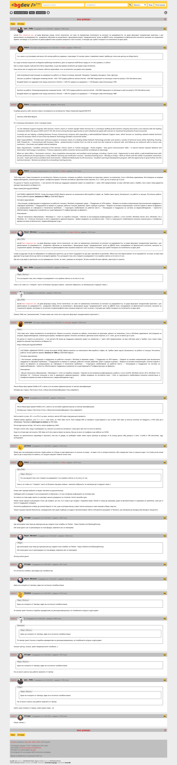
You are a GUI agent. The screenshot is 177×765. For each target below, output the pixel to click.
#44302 (13, 105)
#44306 (13, 293)
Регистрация (160, 5)
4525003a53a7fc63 (54, 761)
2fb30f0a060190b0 (28, 761)
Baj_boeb (28, 742)
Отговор (21, 24)
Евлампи (27, 593)
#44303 (13, 171)
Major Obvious (30, 232)
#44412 (13, 564)
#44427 (13, 716)
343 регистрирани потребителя (30, 748)
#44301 (13, 48)
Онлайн (13, 742)
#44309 (13, 323)
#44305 (13, 268)
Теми (32, 13)
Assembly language (51, 763)
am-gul (33, 750)
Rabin (26, 47)
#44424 (13, 655)
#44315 (13, 446)
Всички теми (21, 13)
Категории (41, 13)
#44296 (13, 29)
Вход (150, 5)
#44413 (13, 579)
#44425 (13, 680)
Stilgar (27, 518)
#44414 (13, 593)
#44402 (13, 518)
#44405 (13, 536)
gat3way (27, 446)
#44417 (13, 619)
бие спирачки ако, (26, 35)
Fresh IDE (68, 763)
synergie (28, 322)
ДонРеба (28, 29)
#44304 (13, 232)
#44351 (13, 462)
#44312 (13, 398)
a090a (34, 742)
